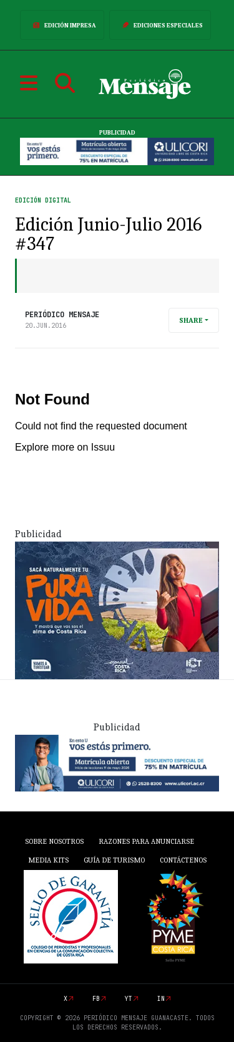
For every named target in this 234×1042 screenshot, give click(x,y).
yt (128, 999)
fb (96, 999)
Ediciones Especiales (160, 25)
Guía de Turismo (114, 860)
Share (191, 320)
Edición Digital (43, 200)
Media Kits (48, 860)
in (161, 999)
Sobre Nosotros (54, 841)
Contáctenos (183, 860)
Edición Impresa (62, 25)
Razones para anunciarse (146, 841)
